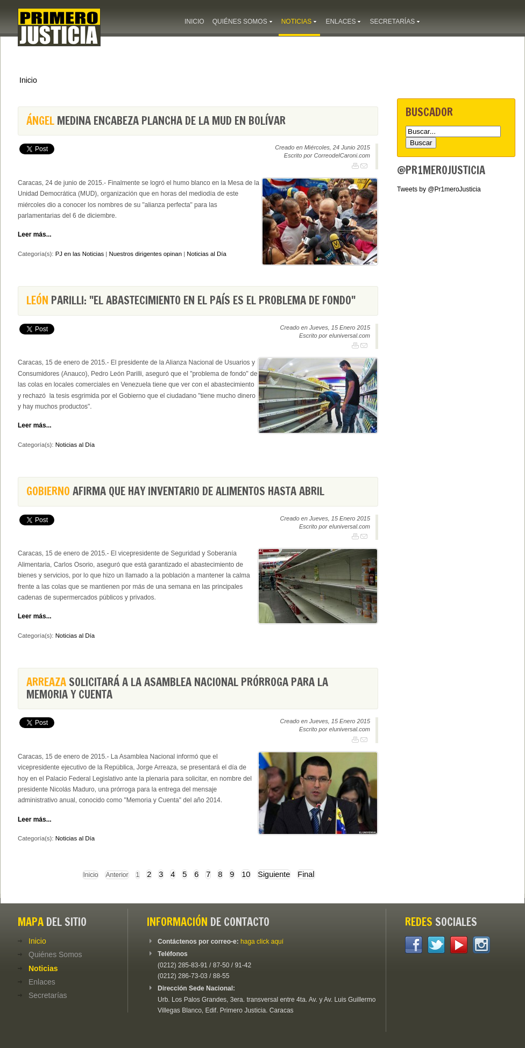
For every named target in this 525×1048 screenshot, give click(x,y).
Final (305, 874)
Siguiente (274, 874)
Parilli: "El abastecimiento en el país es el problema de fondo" (191, 300)
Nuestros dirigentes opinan (145, 254)
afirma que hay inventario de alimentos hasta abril (175, 491)
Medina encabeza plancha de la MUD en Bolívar (156, 121)
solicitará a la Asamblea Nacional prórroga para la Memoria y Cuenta (177, 688)
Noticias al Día (206, 254)
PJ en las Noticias (79, 254)
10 (246, 874)
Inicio (28, 80)
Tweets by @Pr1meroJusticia (439, 189)
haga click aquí (261, 941)
